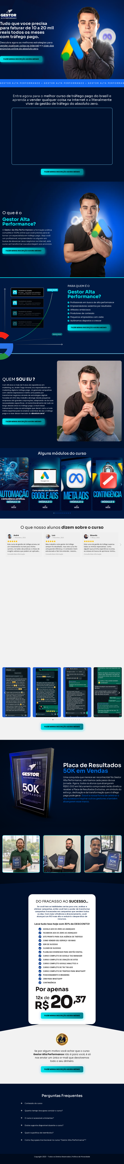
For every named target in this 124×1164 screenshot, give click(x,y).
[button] (2, 484)
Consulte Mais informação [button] (37, 554)
